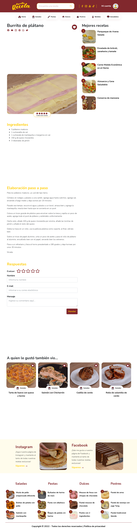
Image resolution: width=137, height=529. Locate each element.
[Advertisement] (42, 52)
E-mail (10, 286)
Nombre (11, 275)
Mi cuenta (106, 6)
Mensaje (11, 296)
